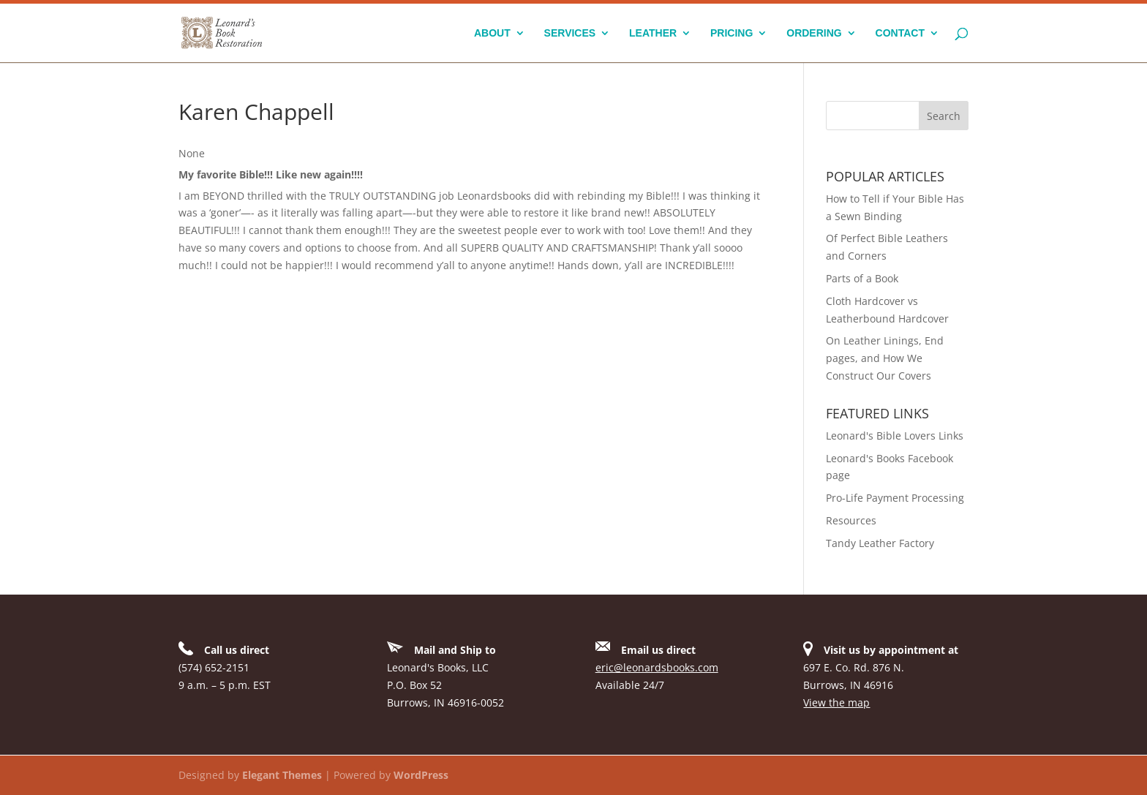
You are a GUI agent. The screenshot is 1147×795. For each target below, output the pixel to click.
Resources (851, 520)
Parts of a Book (862, 278)
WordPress (421, 775)
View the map (836, 702)
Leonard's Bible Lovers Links (894, 435)
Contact (900, 33)
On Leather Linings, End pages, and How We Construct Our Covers (885, 358)
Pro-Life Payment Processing (895, 498)
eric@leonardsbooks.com (656, 667)
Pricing (731, 33)
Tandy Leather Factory (880, 543)
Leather (653, 33)
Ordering (813, 33)
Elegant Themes (282, 775)
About (492, 33)
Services (570, 33)
